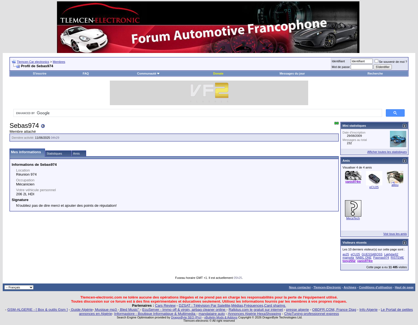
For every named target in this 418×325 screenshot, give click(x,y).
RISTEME (397, 257)
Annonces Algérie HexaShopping (254, 314)
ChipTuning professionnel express (311, 314)
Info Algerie (368, 310)
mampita (348, 257)
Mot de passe (341, 67)
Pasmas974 (381, 257)
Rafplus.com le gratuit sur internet (256, 310)
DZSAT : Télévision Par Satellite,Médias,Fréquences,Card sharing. (232, 305)
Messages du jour (292, 73)
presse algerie (297, 310)
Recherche (375, 73)
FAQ (86, 73)
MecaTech (353, 218)
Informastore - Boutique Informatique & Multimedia (155, 314)
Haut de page (404, 287)
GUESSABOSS (372, 254)
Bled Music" (129, 310)
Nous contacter (300, 287)
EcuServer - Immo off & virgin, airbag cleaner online (184, 310)
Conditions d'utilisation (375, 287)
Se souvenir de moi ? (391, 61)
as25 (346, 254)
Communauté (148, 73)
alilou (395, 185)
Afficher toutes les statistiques (387, 151)
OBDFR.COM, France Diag (334, 310)
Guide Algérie (81, 310)
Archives (350, 287)
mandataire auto (212, 314)
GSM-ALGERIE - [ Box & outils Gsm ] (37, 310)
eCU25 (373, 187)
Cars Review (165, 305)
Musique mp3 (106, 310)
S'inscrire (40, 73)
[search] (197, 113)
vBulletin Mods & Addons (220, 317)
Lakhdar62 (391, 254)
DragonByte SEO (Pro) (186, 317)
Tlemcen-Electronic (327, 287)
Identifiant (338, 61)
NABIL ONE (363, 257)
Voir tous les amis (395, 233)
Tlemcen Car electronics (33, 61)
